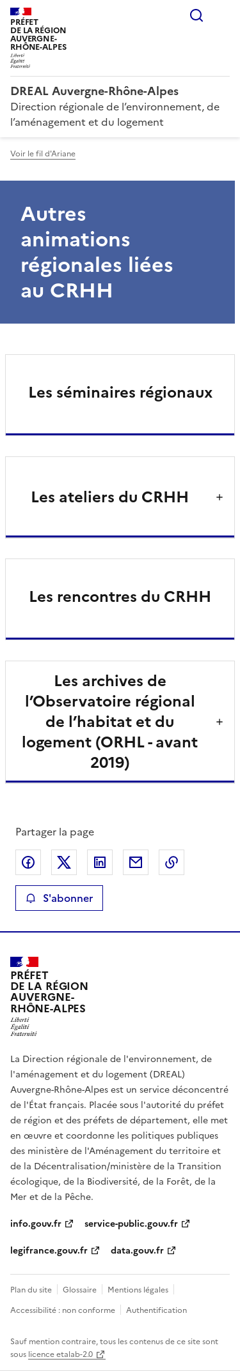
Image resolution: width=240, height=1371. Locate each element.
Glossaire (80, 1290)
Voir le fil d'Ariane (43, 154)
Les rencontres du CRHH (120, 597)
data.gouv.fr (137, 1250)
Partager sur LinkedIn (100, 862)
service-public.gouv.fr (131, 1224)
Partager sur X (64, 862)
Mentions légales (138, 1290)
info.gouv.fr (35, 1224)
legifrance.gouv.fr (49, 1250)
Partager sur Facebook (28, 862)
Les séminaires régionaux (120, 392)
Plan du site (31, 1290)
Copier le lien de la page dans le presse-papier (171, 862)
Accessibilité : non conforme (62, 1310)
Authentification (156, 1310)
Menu (222, 15)
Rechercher (196, 15)
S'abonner (59, 898)
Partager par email (135, 862)
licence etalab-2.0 (60, 1354)
